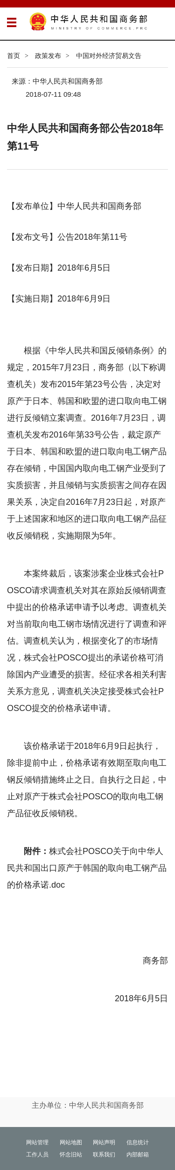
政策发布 (48, 55)
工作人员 (37, 1154)
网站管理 (37, 1142)
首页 (13, 55)
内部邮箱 (137, 1154)
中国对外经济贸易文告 (108, 55)
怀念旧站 (71, 1154)
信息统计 (137, 1142)
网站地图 (71, 1142)
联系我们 (104, 1154)
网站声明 (104, 1142)
